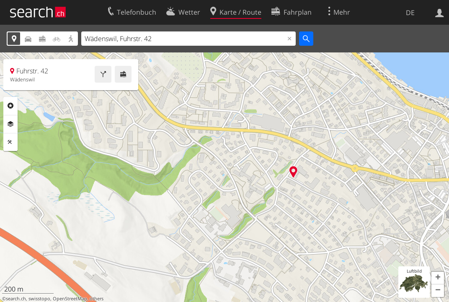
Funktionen (10, 142)
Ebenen (10, 124)
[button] (437, 278)
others (96, 299)
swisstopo (39, 299)
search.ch (16, 299)
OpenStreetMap (70, 299)
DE (410, 12)
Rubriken (10, 106)
